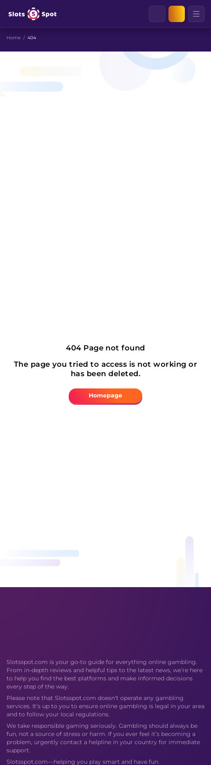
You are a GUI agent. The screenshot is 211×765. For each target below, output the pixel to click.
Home (14, 37)
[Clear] (165, 14)
